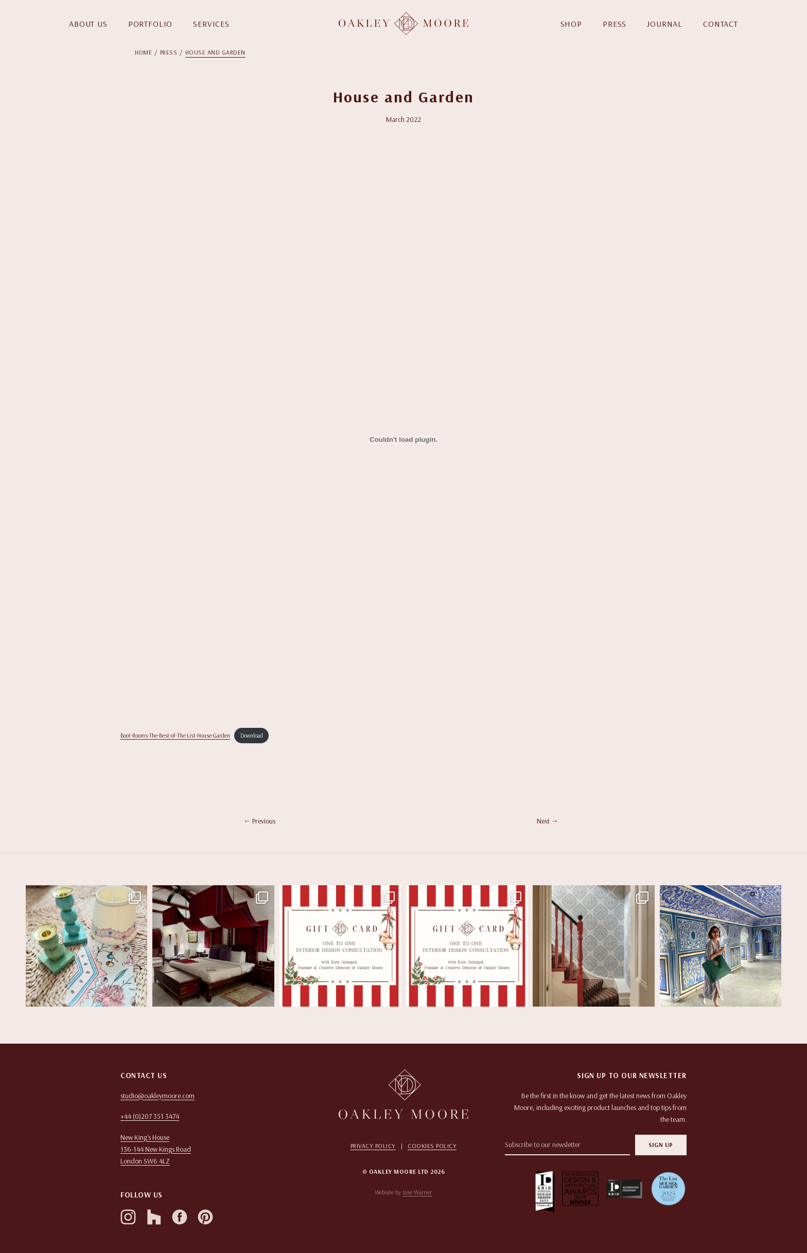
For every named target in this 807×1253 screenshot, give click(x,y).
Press (169, 52)
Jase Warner (417, 1192)
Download (251, 735)
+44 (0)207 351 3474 (149, 1116)
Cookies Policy (432, 1146)
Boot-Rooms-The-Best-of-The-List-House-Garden (175, 735)
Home (143, 52)
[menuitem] (147, 52)
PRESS (614, 24)
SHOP (571, 24)
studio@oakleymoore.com (157, 1095)
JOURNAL (664, 24)
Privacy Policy (373, 1146)
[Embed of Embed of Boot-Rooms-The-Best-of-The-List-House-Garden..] (403, 439)
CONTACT (720, 24)
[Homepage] (403, 23)
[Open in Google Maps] (211, 1149)
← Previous (259, 821)
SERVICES (211, 24)
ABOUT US (88, 24)
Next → (547, 821)
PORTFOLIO (150, 24)
